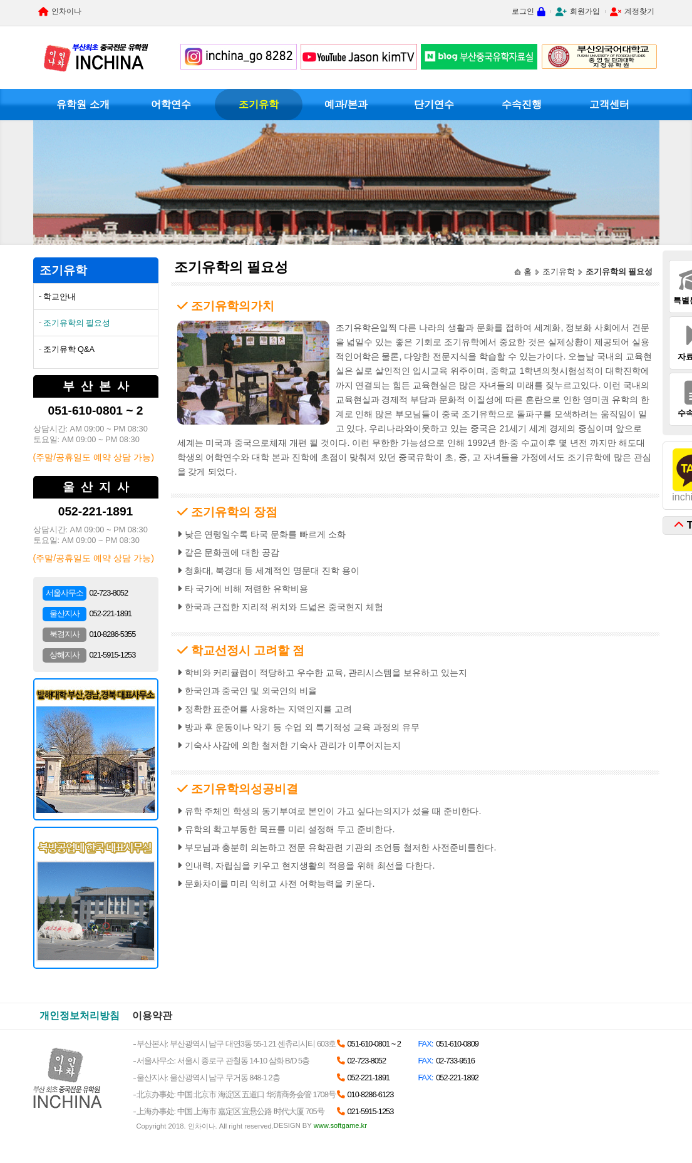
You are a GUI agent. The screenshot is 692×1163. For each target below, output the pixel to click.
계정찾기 (639, 11)
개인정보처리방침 (79, 1015)
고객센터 (609, 104)
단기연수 (434, 104)
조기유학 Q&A (69, 349)
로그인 (523, 11)
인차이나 (66, 11)
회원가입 (585, 11)
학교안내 (59, 296)
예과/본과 (345, 104)
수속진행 (522, 104)
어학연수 (171, 104)
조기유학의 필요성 (77, 323)
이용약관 (152, 1015)
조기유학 (259, 104)
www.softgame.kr (340, 1125)
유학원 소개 (82, 104)
